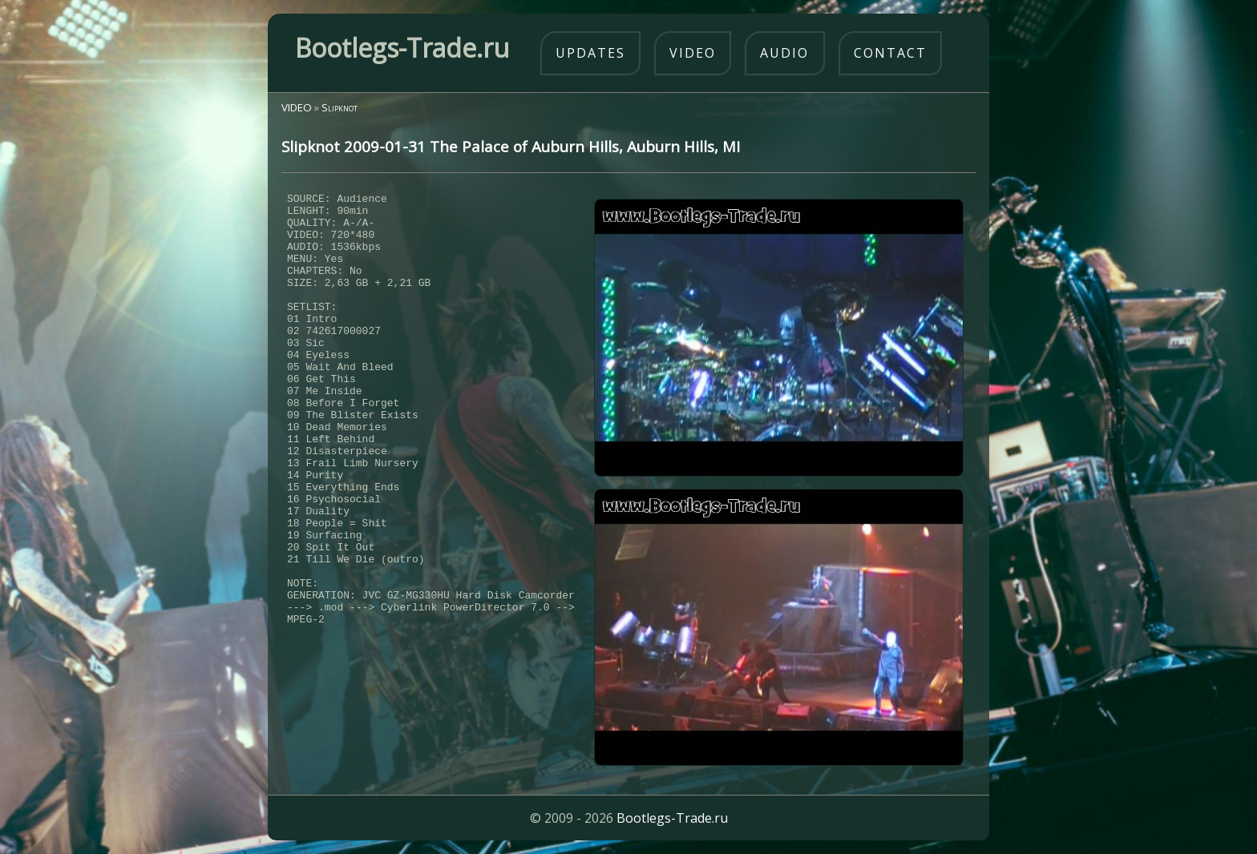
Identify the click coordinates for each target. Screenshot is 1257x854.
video (692, 53)
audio (784, 53)
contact (890, 53)
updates (590, 53)
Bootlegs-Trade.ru (672, 818)
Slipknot (339, 107)
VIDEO (296, 107)
